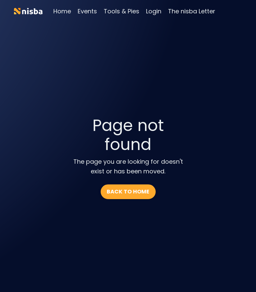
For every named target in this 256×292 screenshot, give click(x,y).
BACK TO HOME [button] (128, 191)
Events (87, 11)
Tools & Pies (121, 11)
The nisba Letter (191, 11)
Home (62, 11)
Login (153, 11)
